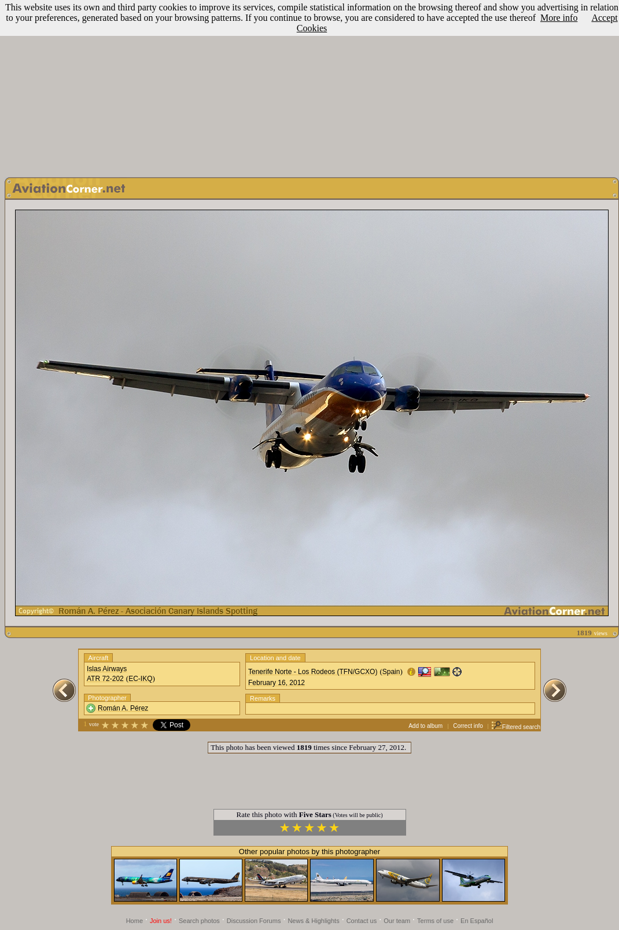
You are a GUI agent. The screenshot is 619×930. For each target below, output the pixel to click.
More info (558, 18)
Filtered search (515, 727)
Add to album (425, 726)
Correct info (468, 726)
